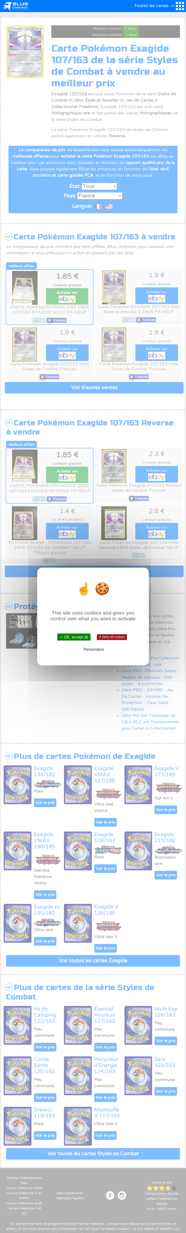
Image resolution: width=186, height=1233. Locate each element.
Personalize (94, 649)
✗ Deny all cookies (112, 637)
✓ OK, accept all (74, 637)
